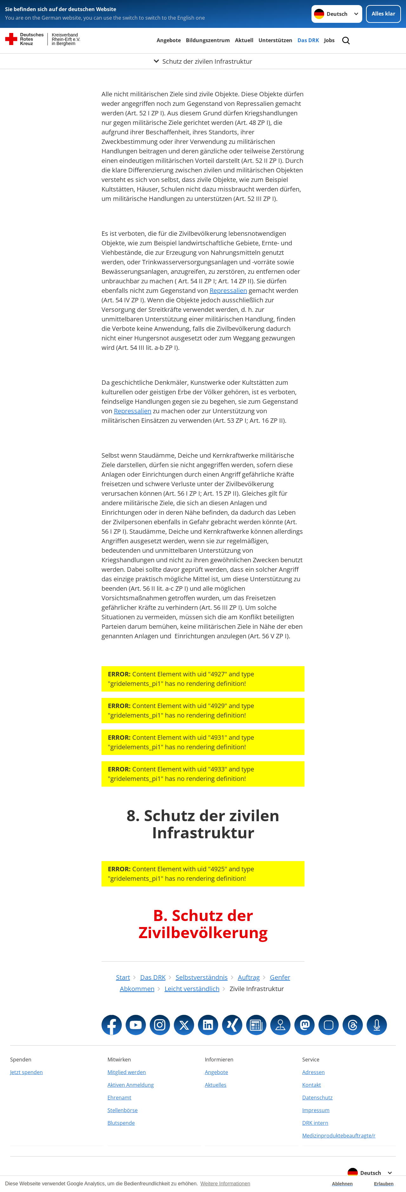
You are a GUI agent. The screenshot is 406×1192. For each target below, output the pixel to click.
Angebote (169, 40)
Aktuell (244, 40)
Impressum (316, 1110)
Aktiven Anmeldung (131, 1084)
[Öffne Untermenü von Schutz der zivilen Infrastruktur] (203, 61)
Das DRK (308, 40)
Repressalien (228, 290)
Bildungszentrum (208, 40)
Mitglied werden (127, 1072)
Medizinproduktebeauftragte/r (339, 1135)
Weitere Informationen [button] (225, 1183)
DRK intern (315, 1122)
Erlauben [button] (384, 1183)
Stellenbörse (123, 1110)
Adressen (313, 1072)
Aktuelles (215, 1084)
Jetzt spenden (26, 1072)
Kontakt (311, 1084)
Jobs (329, 40)
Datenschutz (317, 1097)
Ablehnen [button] (342, 1183)
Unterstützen (275, 40)
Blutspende (121, 1122)
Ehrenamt (119, 1097)
